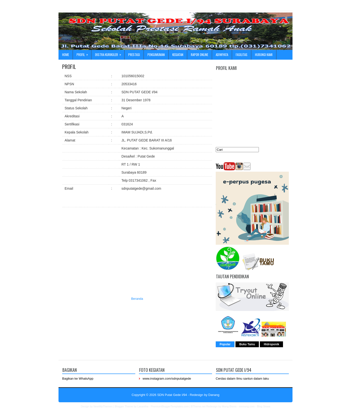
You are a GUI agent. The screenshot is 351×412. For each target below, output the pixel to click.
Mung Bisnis (229, 406)
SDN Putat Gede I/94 (172, 395)
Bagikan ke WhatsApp (77, 378)
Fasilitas (241, 54)
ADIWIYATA (222, 54)
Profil (84, 53)
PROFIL (69, 66)
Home (65, 54)
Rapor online (199, 54)
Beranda (137, 298)
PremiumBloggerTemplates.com (170, 406)
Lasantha (142, 406)
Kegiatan (177, 54)
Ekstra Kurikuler (109, 53)
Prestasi (134, 54)
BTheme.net (198, 406)
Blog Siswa (263, 406)
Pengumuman (156, 54)
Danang (214, 395)
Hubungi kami (264, 54)
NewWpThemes (102, 406)
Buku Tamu (247, 344)
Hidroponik (271, 344)
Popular (225, 344)
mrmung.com (246, 406)
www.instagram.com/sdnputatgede (167, 378)
